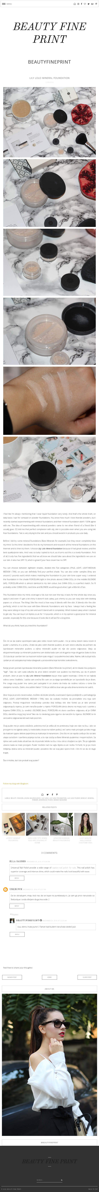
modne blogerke (60, 800)
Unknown (15, 889)
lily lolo (45, 798)
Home (49, 977)
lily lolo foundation (58, 798)
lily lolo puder (73, 798)
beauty (13, 798)
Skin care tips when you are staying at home (37, 840)
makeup (84, 798)
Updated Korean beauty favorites (61, 839)
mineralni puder (46, 800)
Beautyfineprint (27, 921)
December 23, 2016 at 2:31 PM (34, 889)
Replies (15, 914)
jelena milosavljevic (32, 798)
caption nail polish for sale (64, 867)
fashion (20, 798)
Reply (17, 878)
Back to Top (93, 1189)
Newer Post (12, 977)
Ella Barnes (17, 862)
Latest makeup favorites (13, 839)
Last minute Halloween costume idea (85, 840)
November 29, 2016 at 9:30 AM (38, 861)
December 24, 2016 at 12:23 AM (55, 921)
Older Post (87, 977)
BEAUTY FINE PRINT (49, 1161)
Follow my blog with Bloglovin (15, 783)
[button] (7, 4)
